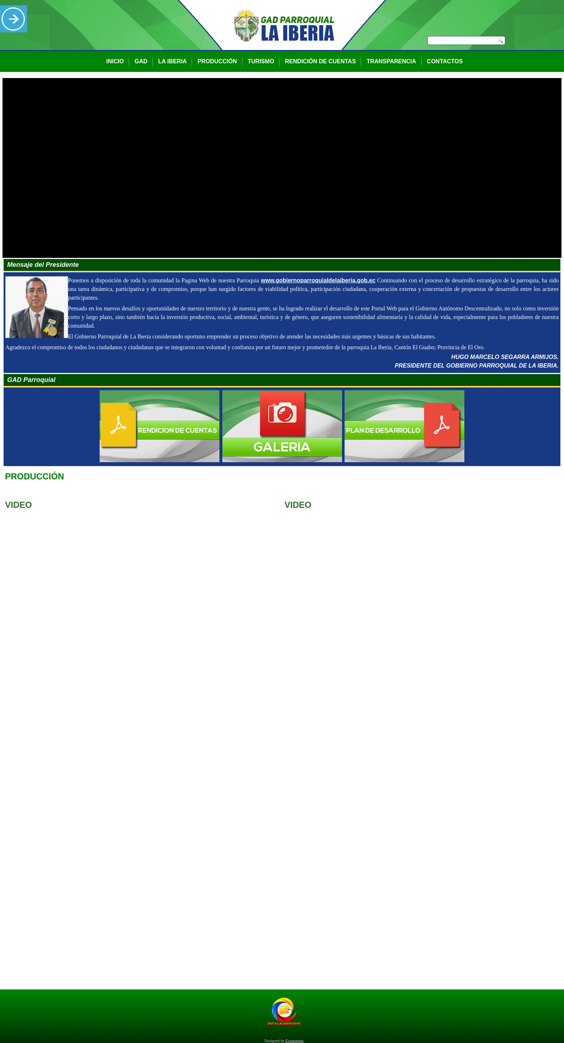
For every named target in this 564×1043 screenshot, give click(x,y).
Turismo (261, 61)
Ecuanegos (295, 1041)
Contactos (445, 61)
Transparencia (391, 61)
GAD (141, 61)
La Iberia (172, 61)
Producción (217, 61)
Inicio (115, 61)
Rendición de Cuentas (320, 61)
